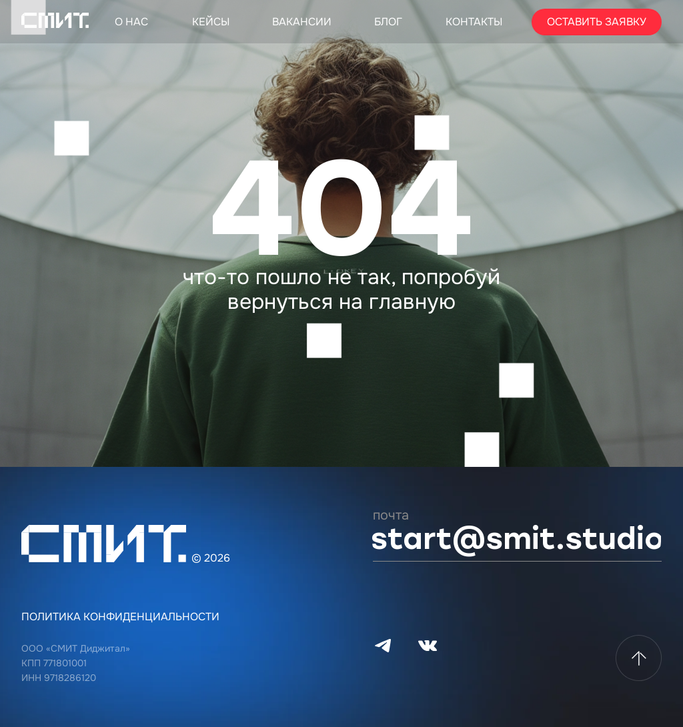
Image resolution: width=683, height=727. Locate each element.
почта (391, 515)
